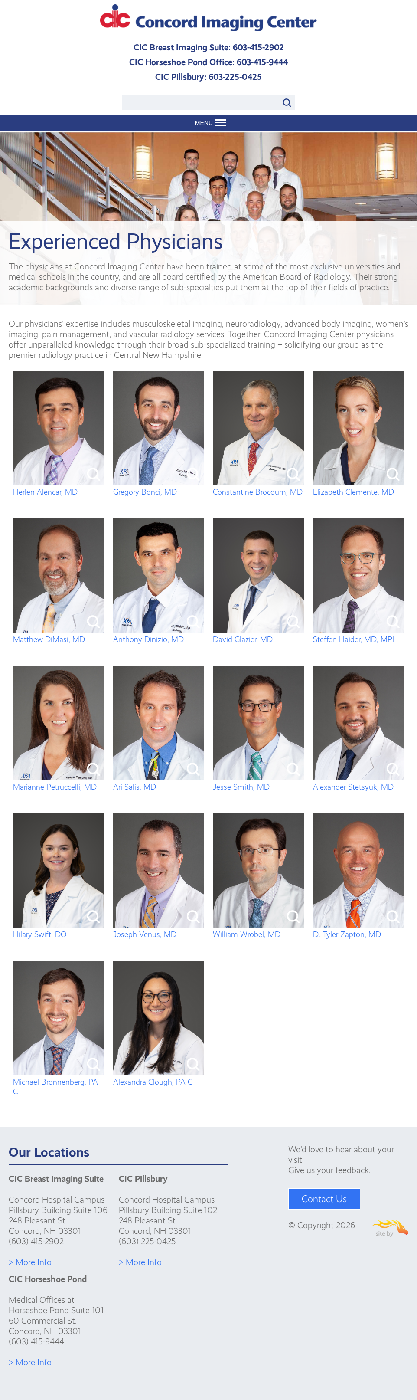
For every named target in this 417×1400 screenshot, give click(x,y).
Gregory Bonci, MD (159, 487)
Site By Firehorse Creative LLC (390, 1228)
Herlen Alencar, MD (58, 487)
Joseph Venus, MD (159, 929)
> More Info (30, 1262)
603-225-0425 (235, 77)
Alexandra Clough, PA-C (159, 1077)
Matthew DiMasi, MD (58, 634)
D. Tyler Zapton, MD (358, 929)
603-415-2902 (258, 47)
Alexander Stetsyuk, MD (358, 782)
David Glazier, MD (258, 634)
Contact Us (324, 1199)
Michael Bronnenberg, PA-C (58, 1082)
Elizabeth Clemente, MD (358, 487)
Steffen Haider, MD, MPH (358, 634)
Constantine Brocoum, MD (258, 487)
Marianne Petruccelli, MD (58, 782)
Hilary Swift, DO (58, 929)
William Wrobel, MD (258, 929)
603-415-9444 (262, 62)
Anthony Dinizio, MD (159, 634)
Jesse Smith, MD (258, 782)
